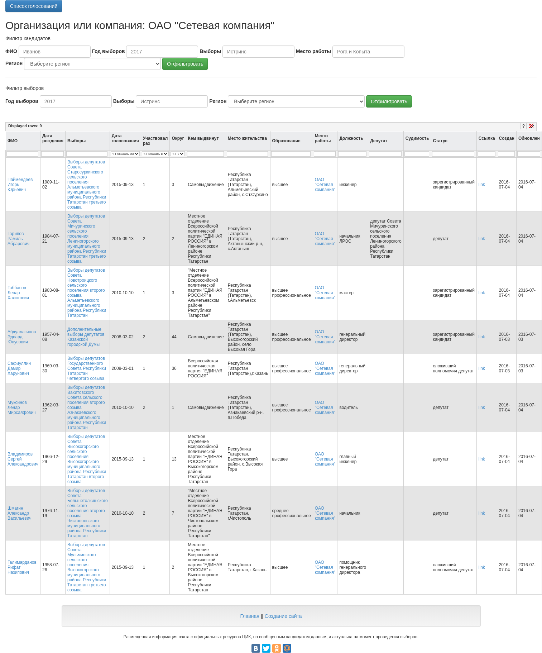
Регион (14, 63)
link (482, 184)
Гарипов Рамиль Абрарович (18, 238)
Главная (249, 616)
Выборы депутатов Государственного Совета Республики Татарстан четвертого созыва (86, 368)
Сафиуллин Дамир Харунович (19, 368)
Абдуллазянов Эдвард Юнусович (22, 336)
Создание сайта (283, 616)
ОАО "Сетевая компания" (325, 184)
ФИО (11, 51)
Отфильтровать (185, 64)
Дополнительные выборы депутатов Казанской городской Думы (86, 337)
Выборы (210, 51)
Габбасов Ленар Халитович (18, 292)
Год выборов (108, 51)
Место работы (313, 51)
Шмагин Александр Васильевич (20, 513)
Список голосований (33, 6)
